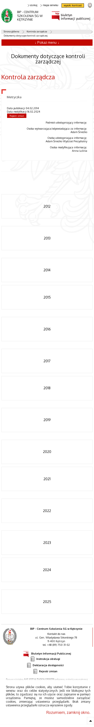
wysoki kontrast (73, 5)
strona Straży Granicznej (90, 5)
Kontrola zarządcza (37, 31)
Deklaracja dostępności (45, 665)
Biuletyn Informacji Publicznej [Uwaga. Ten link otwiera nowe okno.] (47, 653)
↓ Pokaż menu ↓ (47, 42)
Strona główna (11, 31)
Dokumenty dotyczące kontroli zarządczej (25, 35)
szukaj (33, 5)
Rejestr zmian (17, 115)
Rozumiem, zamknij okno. (68, 712)
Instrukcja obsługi (45, 659)
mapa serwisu (49, 5)
